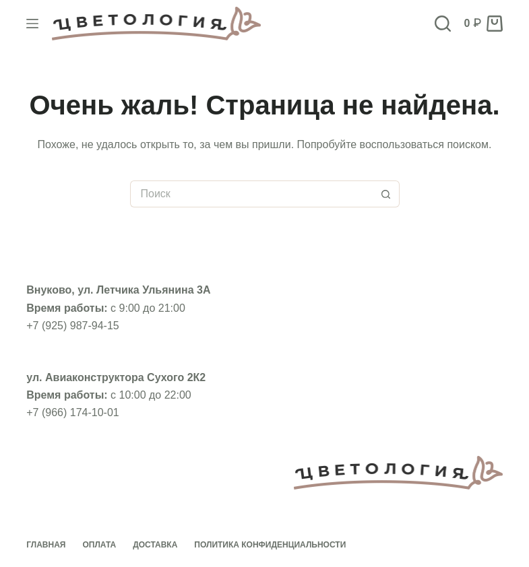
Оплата (99, 544)
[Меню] (32, 24)
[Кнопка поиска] (386, 193)
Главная (45, 544)
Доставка (155, 544)
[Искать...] (251, 193)
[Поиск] (443, 23)
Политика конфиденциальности (270, 544)
